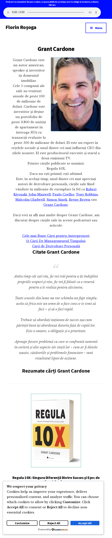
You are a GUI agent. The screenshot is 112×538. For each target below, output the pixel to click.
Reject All (53, 523)
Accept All (85, 523)
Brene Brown (79, 199)
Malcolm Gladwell (30, 199)
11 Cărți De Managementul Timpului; (56, 241)
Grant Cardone (55, 205)
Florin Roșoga (21, 27)
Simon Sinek (57, 199)
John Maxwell (40, 194)
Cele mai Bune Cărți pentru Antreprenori (55, 236)
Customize (22, 523)
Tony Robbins (87, 194)
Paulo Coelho (63, 194)
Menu (98, 28)
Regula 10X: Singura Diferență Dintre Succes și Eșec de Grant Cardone (56, 479)
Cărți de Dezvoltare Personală (56, 246)
